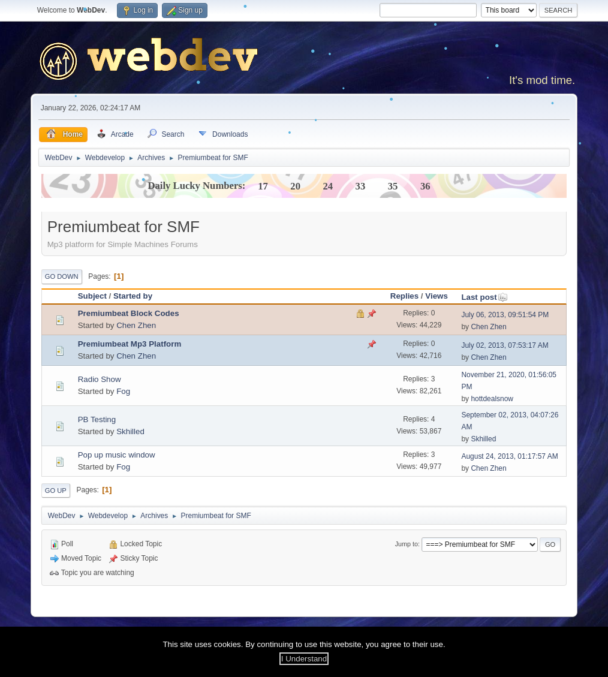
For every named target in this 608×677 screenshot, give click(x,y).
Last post (484, 297)
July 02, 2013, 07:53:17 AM (504, 345)
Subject (92, 295)
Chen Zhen (136, 325)
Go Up (56, 490)
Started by (132, 295)
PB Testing (97, 419)
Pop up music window (116, 454)
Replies (404, 295)
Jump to (406, 543)
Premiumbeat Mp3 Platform (130, 343)
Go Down (62, 276)
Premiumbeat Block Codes (128, 313)
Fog (123, 391)
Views (436, 295)
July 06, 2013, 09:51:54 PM (505, 315)
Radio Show (99, 379)
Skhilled (130, 431)
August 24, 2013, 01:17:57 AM (509, 456)
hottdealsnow (492, 399)
